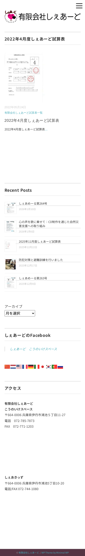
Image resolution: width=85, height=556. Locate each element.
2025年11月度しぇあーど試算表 (40, 241)
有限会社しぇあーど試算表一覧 (24, 112)
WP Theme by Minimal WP (55, 552)
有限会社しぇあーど (29, 552)
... (46, 129)
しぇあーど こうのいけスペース (33, 349)
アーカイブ (13, 306)
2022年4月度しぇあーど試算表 (32, 120)
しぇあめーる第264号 (33, 203)
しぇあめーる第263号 (33, 278)
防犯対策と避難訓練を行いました (41, 260)
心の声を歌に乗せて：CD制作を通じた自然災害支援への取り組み (49, 224)
